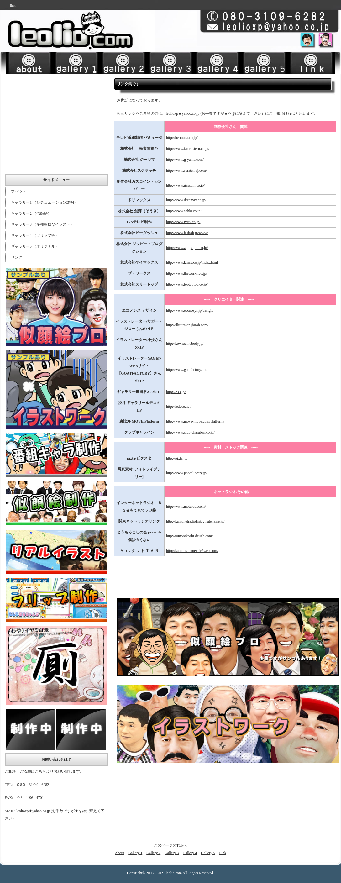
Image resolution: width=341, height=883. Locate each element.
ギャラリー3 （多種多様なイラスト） (42, 224)
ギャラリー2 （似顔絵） (31, 213)
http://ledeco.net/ (178, 406)
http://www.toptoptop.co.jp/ (187, 284)
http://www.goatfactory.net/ (186, 369)
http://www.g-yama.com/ (185, 159)
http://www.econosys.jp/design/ (189, 310)
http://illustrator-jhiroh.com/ (187, 325)
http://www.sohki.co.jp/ (184, 211)
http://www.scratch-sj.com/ (186, 170)
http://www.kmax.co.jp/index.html (192, 262)
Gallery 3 (172, 853)
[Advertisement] (262, 49)
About (119, 853)
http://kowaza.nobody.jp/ (184, 343)
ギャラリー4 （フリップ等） (35, 235)
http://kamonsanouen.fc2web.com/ (192, 551)
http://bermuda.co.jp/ (182, 137)
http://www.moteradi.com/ (186, 506)
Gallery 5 (208, 853)
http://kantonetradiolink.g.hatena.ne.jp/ (195, 521)
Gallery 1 (135, 853)
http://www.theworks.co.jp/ (186, 273)
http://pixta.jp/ (176, 458)
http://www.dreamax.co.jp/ (186, 200)
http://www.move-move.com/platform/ (195, 421)
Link (222, 853)
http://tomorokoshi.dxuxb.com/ (189, 536)
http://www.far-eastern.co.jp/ (187, 148)
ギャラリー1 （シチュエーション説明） (44, 202)
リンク (16, 257)
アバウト (18, 191)
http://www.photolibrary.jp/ (186, 473)
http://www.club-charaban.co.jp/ (190, 432)
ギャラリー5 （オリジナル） (35, 246)
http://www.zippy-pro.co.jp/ (187, 247)
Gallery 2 (153, 853)
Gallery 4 (190, 853)
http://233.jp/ (176, 392)
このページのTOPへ (170, 845)
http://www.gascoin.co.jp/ (185, 185)
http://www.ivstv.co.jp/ (183, 222)
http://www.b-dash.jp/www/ (187, 233)
